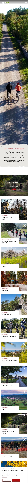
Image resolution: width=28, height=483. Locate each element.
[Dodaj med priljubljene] (24, 201)
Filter (14, 172)
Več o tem (4, 477)
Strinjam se (16, 480)
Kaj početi (4, 146)
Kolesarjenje (9, 146)
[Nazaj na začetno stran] (2, 2)
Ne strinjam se (7, 480)
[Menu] (26, 2)
